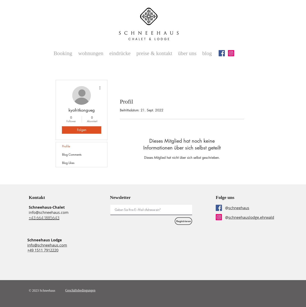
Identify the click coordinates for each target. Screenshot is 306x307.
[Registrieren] (183, 221)
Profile (66, 146)
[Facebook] (222, 53)
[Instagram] (231, 53)
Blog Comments (72, 155)
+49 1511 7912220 (42, 250)
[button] (91, 53)
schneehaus (238, 207)
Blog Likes (68, 163)
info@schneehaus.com (49, 212)
